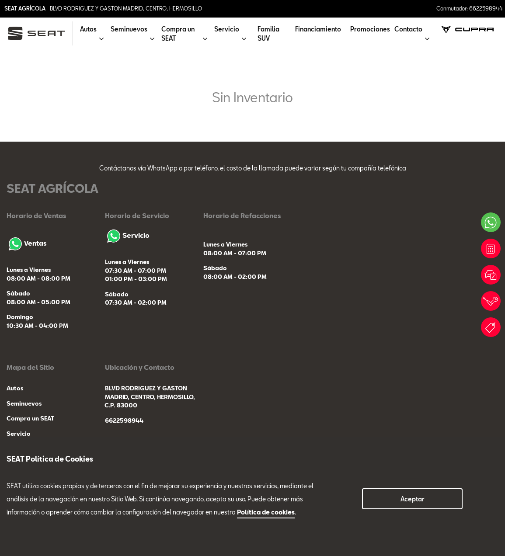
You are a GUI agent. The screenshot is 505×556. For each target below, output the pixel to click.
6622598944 (124, 420)
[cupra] (467, 29)
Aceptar (413, 499)
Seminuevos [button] (129, 29)
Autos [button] (88, 29)
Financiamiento (318, 29)
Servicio (127, 235)
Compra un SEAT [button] (178, 33)
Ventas (26, 243)
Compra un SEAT (30, 418)
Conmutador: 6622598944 (469, 8)
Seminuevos (24, 403)
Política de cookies (266, 512)
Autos (15, 388)
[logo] (40, 33)
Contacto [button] (408, 29)
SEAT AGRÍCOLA (24, 8)
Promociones (370, 29)
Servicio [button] (226, 29)
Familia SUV (268, 33)
